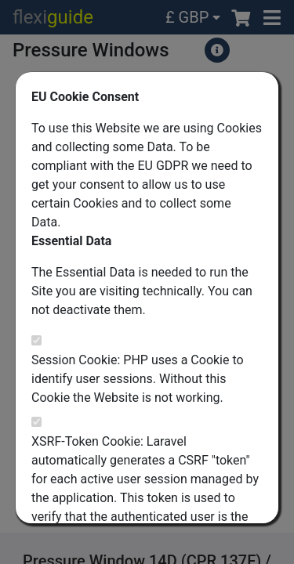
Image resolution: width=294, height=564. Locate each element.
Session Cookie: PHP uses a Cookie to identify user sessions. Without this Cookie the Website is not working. (137, 378)
